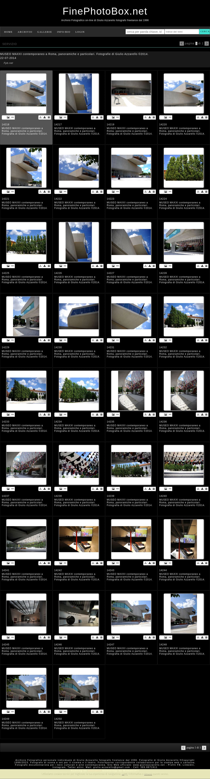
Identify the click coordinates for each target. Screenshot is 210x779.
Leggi (124, 773)
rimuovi (148, 773)
